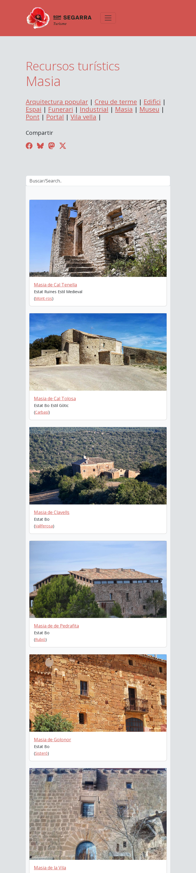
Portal (55, 116)
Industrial (94, 109)
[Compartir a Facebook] (29, 145)
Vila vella (83, 116)
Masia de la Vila (50, 868)
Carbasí (41, 412)
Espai (33, 109)
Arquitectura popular (57, 101)
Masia (124, 109)
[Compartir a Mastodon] (51, 145)
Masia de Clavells (51, 512)
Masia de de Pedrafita (56, 626)
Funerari (60, 109)
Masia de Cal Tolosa (55, 398)
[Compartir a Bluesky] (40, 145)
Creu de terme (116, 101)
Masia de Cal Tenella (55, 285)
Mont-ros (43, 298)
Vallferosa (44, 526)
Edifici (152, 101)
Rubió (40, 639)
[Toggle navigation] (108, 18)
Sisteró (41, 753)
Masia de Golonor (52, 740)
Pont (32, 116)
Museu (149, 109)
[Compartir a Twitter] (62, 145)
